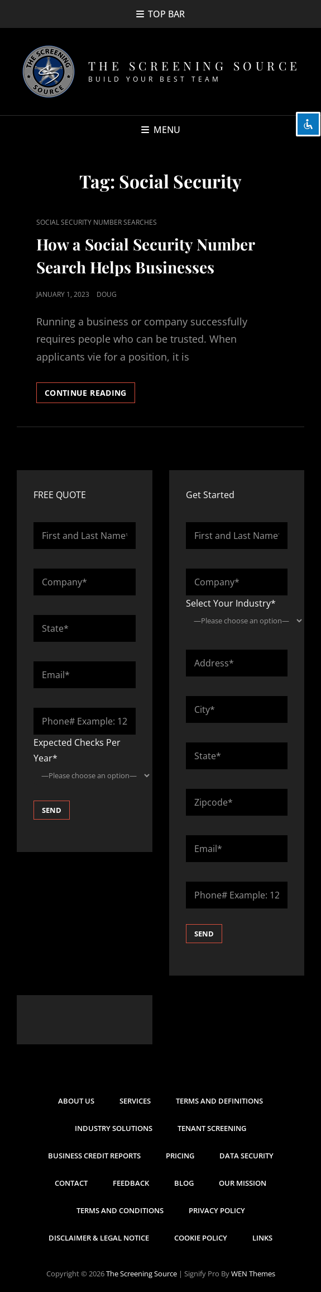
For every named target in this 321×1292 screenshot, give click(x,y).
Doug (107, 294)
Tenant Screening (212, 1128)
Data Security (246, 1156)
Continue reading (90, 394)
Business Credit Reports (94, 1156)
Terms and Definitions (219, 1101)
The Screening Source (194, 65)
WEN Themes (253, 1274)
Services (135, 1101)
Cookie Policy (200, 1238)
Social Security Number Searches (96, 222)
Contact (71, 1183)
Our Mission (242, 1183)
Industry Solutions (113, 1128)
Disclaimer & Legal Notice (99, 1238)
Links (262, 1238)
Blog (184, 1183)
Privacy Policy (217, 1210)
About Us (76, 1101)
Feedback (131, 1183)
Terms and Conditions (120, 1210)
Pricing (180, 1156)
